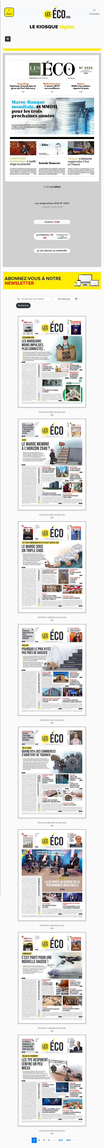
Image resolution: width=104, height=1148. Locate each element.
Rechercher (23, 305)
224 (68, 1140)
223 (60, 1140)
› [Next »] (74, 1140)
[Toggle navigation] (8, 39)
